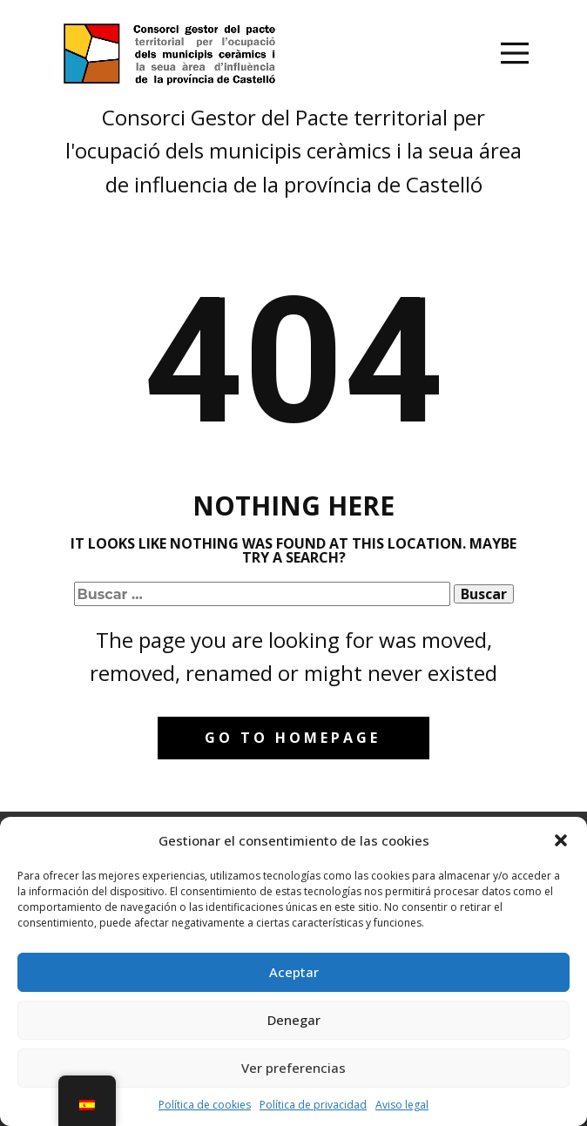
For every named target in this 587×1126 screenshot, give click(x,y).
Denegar (293, 1019)
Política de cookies (205, 1104)
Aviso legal (401, 1104)
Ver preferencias (293, 1067)
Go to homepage (293, 737)
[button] (561, 840)
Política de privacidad (313, 1104)
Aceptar (294, 972)
